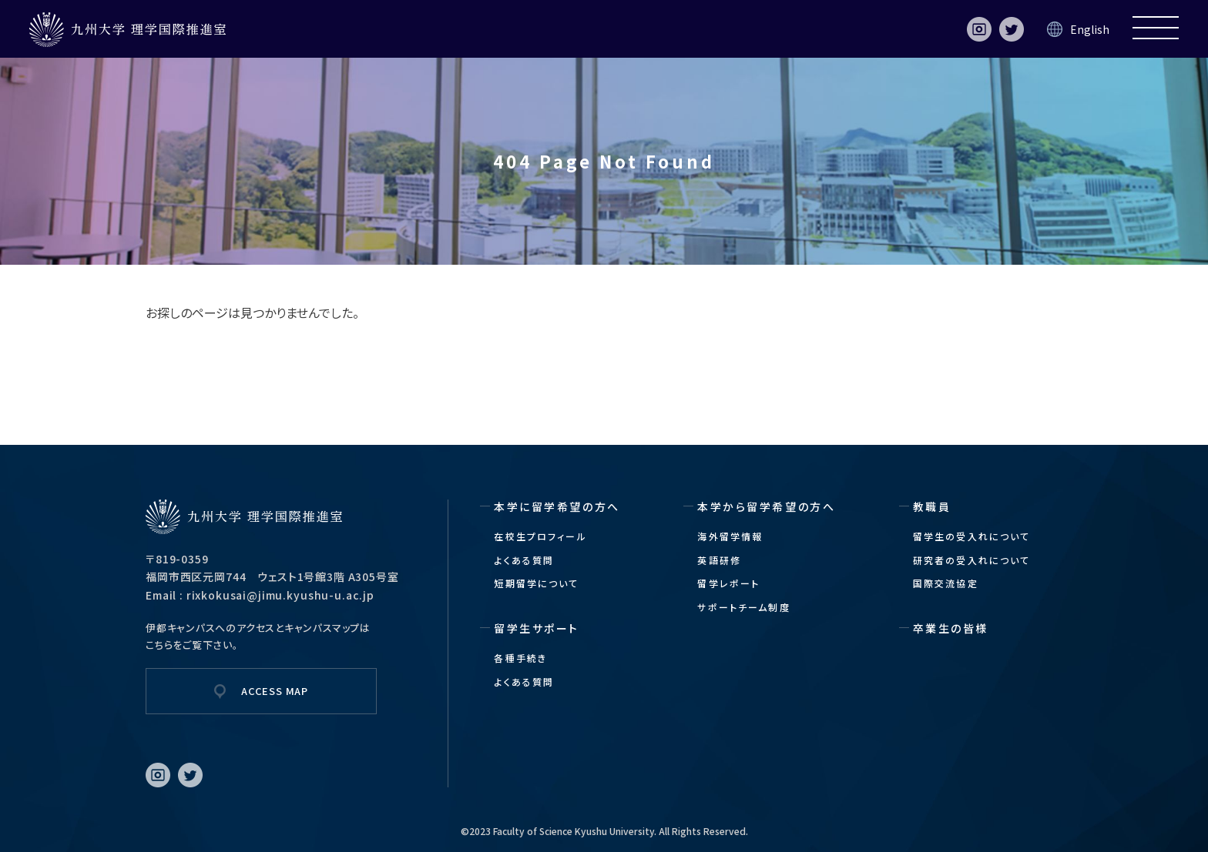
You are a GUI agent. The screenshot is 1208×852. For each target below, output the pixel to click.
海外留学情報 (730, 536)
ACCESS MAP (274, 690)
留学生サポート (536, 628)
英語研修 (719, 559)
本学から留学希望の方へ (766, 506)
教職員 (932, 506)
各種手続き (520, 657)
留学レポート (728, 583)
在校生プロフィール (540, 536)
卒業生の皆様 (950, 628)
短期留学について (536, 583)
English (1089, 29)
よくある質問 (524, 559)
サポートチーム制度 (743, 606)
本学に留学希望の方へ (556, 506)
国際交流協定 (945, 583)
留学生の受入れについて (972, 536)
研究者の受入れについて (972, 559)
